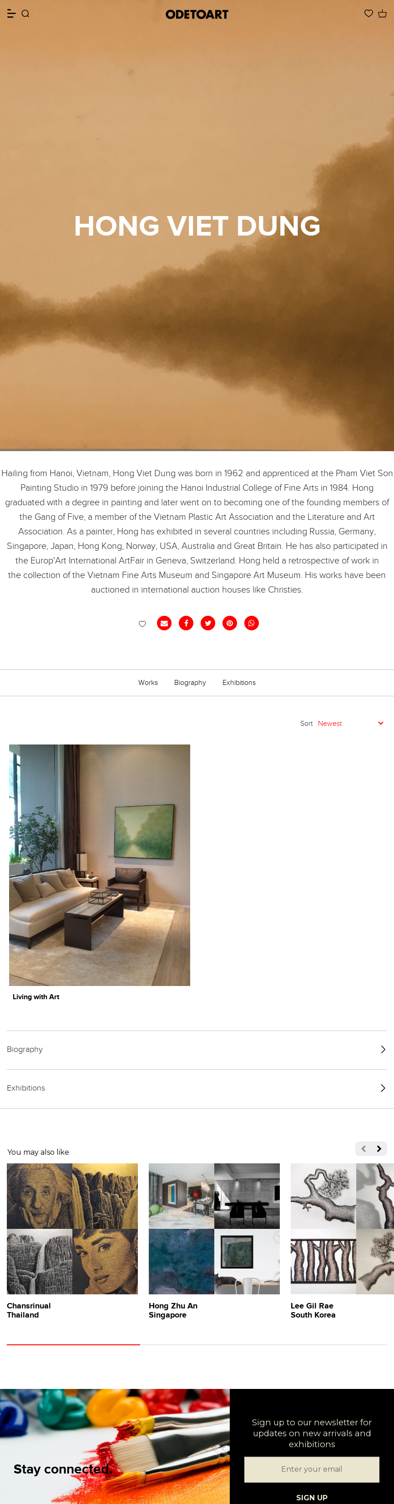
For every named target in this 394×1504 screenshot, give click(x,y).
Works (148, 683)
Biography (190, 683)
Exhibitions (239, 683)
